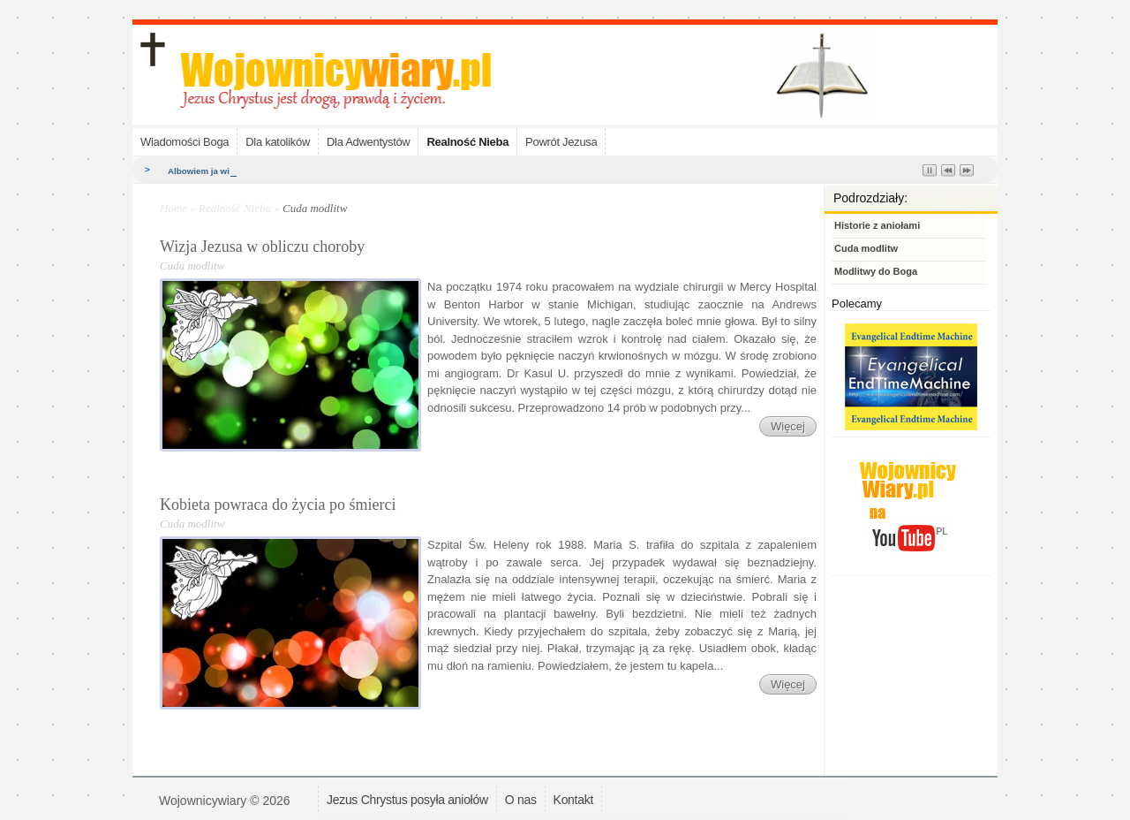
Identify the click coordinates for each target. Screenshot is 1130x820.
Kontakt (573, 800)
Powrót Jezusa (561, 141)
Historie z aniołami (877, 225)
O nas (521, 800)
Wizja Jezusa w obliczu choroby (262, 246)
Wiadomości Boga (184, 141)
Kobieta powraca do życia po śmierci (278, 504)
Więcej (788, 426)
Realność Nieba (467, 141)
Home (173, 208)
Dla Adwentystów (369, 141)
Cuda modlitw (866, 248)
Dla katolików (277, 141)
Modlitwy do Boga (875, 271)
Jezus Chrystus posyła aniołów (407, 800)
